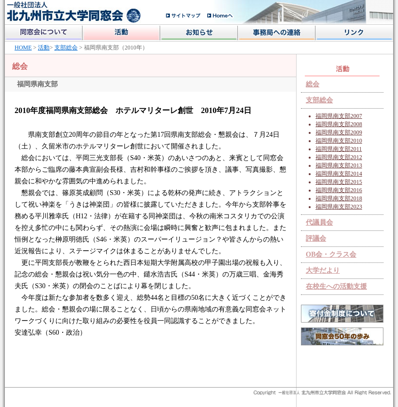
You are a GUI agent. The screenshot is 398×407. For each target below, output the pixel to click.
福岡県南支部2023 (338, 206)
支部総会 (66, 47)
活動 (44, 47)
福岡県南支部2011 (338, 149)
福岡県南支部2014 (338, 173)
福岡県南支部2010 (338, 140)
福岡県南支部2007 (338, 116)
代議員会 (319, 222)
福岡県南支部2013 (338, 165)
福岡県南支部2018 (338, 198)
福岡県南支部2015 (338, 182)
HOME (23, 47)
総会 (312, 84)
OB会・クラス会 (331, 254)
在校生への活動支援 (336, 286)
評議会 (316, 238)
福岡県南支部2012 (338, 157)
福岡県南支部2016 (338, 190)
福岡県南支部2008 (338, 124)
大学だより (323, 270)
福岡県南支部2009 (338, 132)
